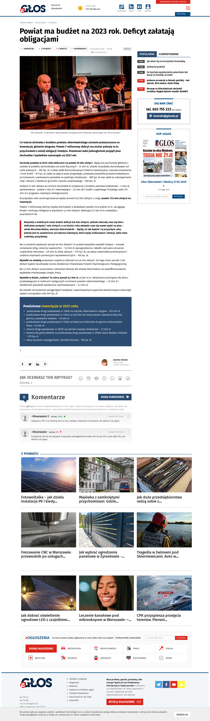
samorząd (27, 48)
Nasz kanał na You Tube (80, 697)
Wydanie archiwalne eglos (81, 690)
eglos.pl (55, 5)
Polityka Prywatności (79, 693)
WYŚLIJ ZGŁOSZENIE (121, 701)
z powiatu (52, 23)
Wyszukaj (183, 14)
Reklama (73, 686)
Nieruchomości (104, 648)
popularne (147, 54)
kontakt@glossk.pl (163, 116)
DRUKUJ (128, 49)
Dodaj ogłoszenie (41, 648)
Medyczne (36, 657)
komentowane (169, 54)
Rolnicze (68, 657)
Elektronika (135, 657)
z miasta (61, 48)
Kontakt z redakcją (78, 679)
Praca (132, 648)
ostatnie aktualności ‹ (121, 365)
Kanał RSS (74, 700)
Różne (165, 657)
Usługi (165, 648)
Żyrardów (56, 9)
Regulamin (74, 682)
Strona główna (26, 23)
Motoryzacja (70, 648)
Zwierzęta (101, 657)
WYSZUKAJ (178, 196)
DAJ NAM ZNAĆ (163, 103)
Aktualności (40, 23)
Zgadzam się (183, 714)
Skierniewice (79, 48)
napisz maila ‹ (118, 362)
